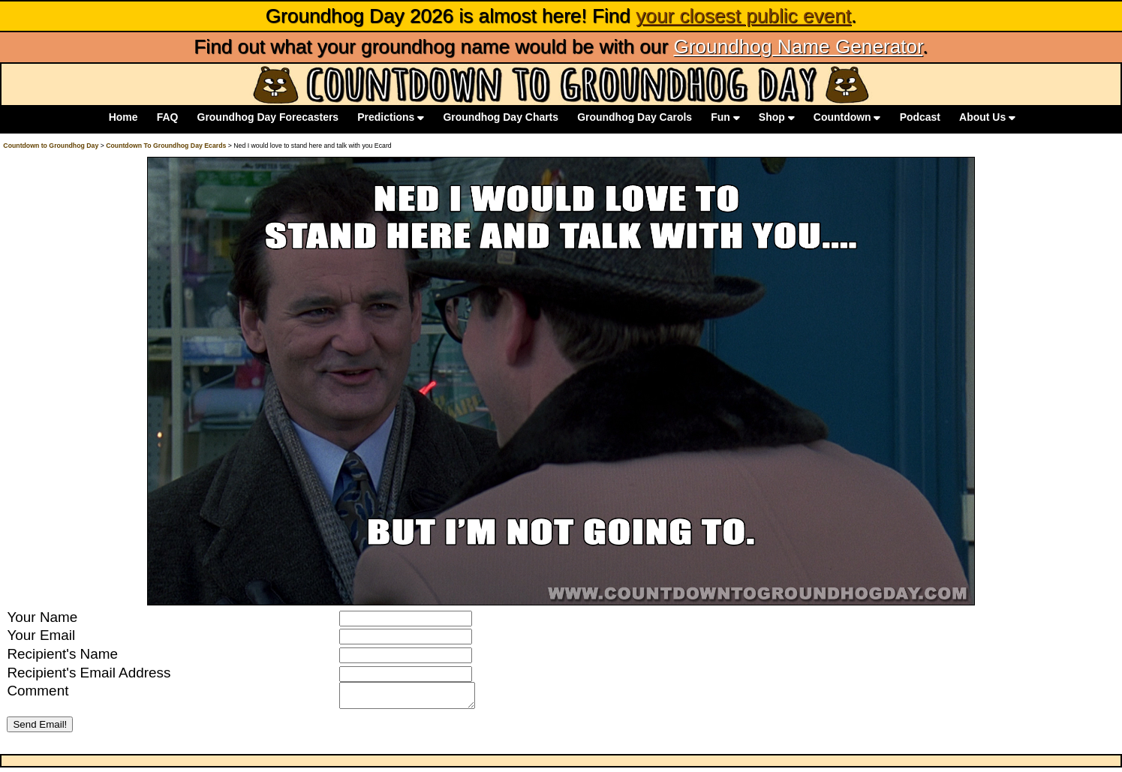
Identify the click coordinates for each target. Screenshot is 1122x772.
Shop (777, 118)
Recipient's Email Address (88, 672)
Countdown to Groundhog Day (50, 145)
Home (123, 118)
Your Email (41, 635)
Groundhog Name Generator (797, 46)
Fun (725, 118)
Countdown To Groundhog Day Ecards (166, 145)
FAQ (168, 118)
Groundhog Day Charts (500, 118)
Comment (37, 690)
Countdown (847, 118)
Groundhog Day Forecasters (268, 118)
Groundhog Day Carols (634, 118)
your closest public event (743, 16)
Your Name (42, 617)
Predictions (390, 118)
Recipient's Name (62, 654)
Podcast (920, 118)
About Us (987, 118)
